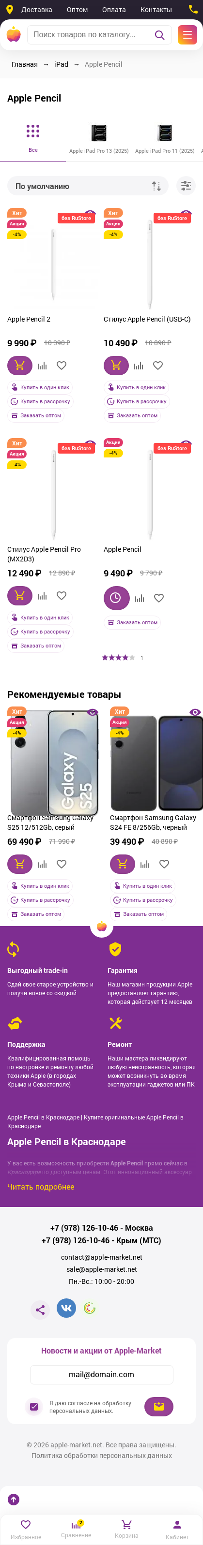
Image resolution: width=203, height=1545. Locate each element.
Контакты (156, 9)
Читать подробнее (40, 1186)
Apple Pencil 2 (28, 319)
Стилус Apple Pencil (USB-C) (147, 319)
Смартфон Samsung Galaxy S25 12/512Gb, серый (50, 822)
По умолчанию (42, 186)
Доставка (36, 9)
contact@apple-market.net (101, 1257)
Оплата (114, 9)
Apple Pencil (122, 549)
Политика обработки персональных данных (101, 1455)
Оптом (77, 9)
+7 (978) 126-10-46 (84, 1228)
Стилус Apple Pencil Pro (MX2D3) (44, 553)
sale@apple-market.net (101, 1269)
